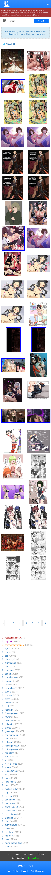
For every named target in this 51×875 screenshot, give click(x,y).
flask (7, 706)
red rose (9, 836)
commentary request (14, 645)
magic (8, 778)
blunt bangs (10, 663)
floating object (11, 713)
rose (7, 839)
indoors (8, 756)
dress (7, 699)
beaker (8, 652)
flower (8, 717)
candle (8, 692)
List (8, 854)
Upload (16, 854)
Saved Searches (18, 858)
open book (10, 800)
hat (6, 738)
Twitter (15, 871)
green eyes (10, 731)
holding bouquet (12, 746)
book (7, 666)
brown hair (10, 688)
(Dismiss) (36, 15)
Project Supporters (37, 871)
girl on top (9, 724)
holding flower (11, 749)
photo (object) (11, 807)
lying (7, 774)
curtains (8, 695)
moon (7, 785)
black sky (9, 659)
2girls (7, 648)
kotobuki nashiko (13, 638)
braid (7, 684)
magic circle (10, 782)
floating (8, 710)
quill (7, 828)
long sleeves (11, 771)
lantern (8, 767)
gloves (8, 728)
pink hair (9, 818)
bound (8, 674)
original (8, 641)
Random (41, 854)
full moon (9, 720)
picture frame (11, 810)
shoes (8, 846)
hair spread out (12, 735)
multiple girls (11, 789)
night (7, 792)
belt (6, 656)
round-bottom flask (13, 843)
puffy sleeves (11, 825)
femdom (9, 702)
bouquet (9, 681)
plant (7, 821)
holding (8, 742)
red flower (9, 832)
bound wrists (11, 677)
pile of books (11, 814)
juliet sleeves (11, 764)
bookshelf (9, 670)
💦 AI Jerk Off (9, 44)
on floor (8, 796)
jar (6, 760)
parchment (10, 803)
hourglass (9, 753)
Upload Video (28, 854)
